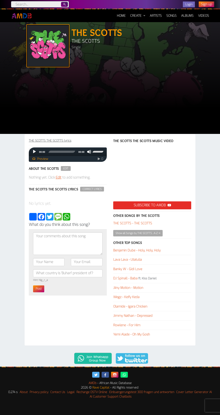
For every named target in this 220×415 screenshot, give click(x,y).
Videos (203, 16)
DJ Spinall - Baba (125, 278)
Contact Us (57, 392)
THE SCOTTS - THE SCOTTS (132, 223)
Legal (71, 392)
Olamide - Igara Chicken (130, 306)
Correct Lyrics (92, 189)
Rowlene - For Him (126, 325)
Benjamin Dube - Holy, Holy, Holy (137, 250)
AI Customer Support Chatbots (110, 397)
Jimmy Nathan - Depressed (133, 316)
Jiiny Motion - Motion (128, 288)
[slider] (62, 152)
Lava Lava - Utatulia (127, 259)
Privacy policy (39, 392)
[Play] (34, 152)
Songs (171, 16)
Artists (156, 16)
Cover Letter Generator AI (194, 392)
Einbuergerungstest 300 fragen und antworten (141, 392)
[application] (68, 151)
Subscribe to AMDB (152, 205)
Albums (187, 16)
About (24, 392)
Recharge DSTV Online (91, 392)
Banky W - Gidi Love (127, 269)
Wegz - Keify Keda (126, 297)
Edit (65, 168)
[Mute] (89, 152)
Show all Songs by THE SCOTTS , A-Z (138, 233)
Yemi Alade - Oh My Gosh (131, 334)
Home (121, 13)
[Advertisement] (110, 102)
